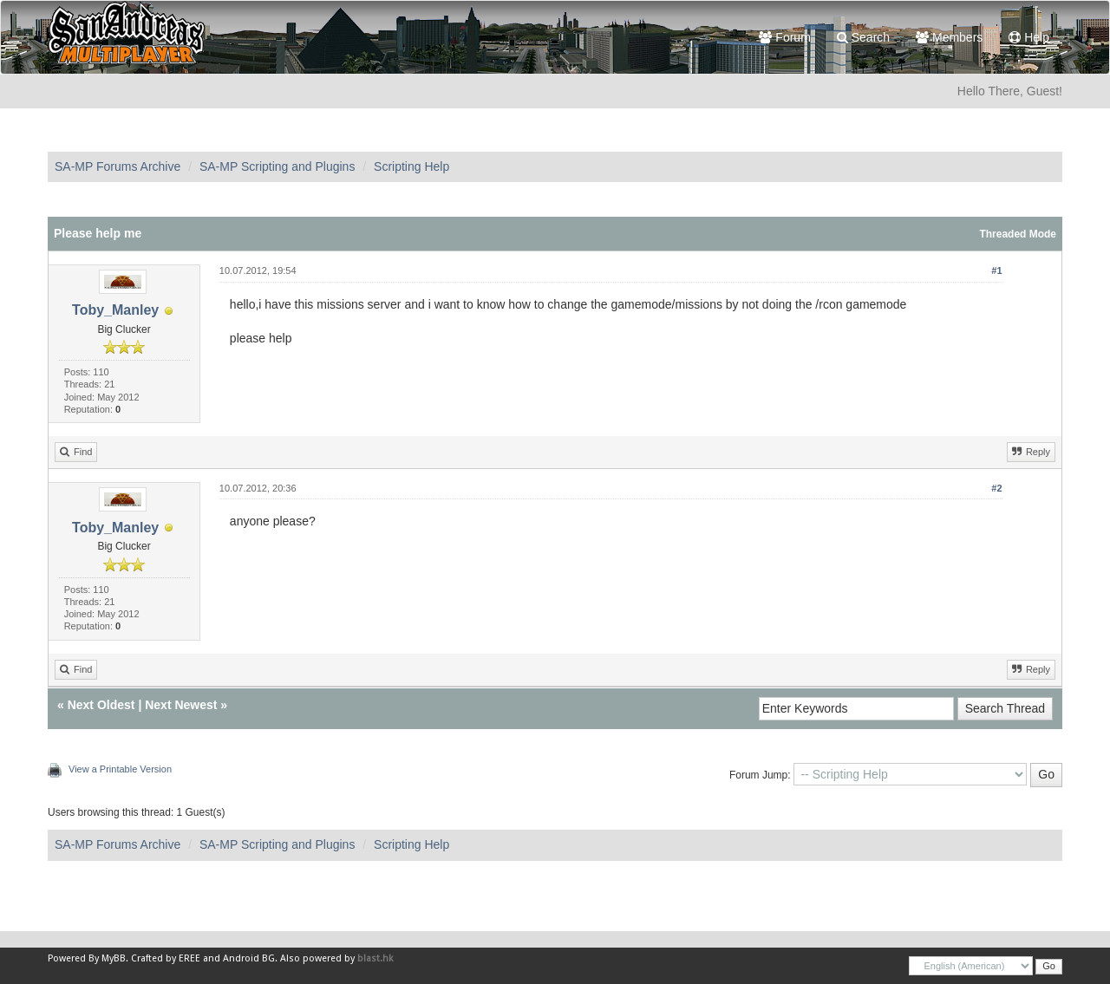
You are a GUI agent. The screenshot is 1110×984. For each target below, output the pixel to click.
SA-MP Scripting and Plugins (277, 166)
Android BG (249, 958)
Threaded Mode (1017, 234)
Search (863, 37)
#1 (996, 270)
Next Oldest (101, 705)
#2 (996, 488)
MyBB (113, 958)
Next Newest (181, 705)
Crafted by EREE (165, 958)
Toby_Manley (115, 310)
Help (1029, 37)
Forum (784, 37)
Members (949, 37)
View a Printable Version (120, 769)
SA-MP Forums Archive (117, 166)
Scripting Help (411, 166)
